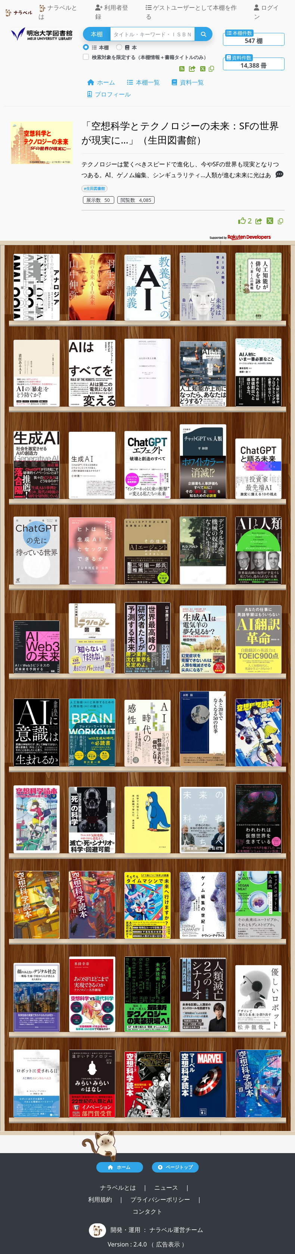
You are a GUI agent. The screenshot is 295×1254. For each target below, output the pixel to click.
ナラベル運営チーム (176, 1230)
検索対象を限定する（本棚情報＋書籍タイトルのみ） (150, 57)
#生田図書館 (94, 188)
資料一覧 (188, 82)
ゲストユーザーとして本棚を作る (191, 12)
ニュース (167, 1187)
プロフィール (109, 94)
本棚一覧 (143, 82)
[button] (182, 69)
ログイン (266, 12)
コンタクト (147, 1211)
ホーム (101, 82)
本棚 (100, 47)
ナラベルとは (57, 12)
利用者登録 (111, 12)
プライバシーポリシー (161, 1199)
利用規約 (101, 1199)
